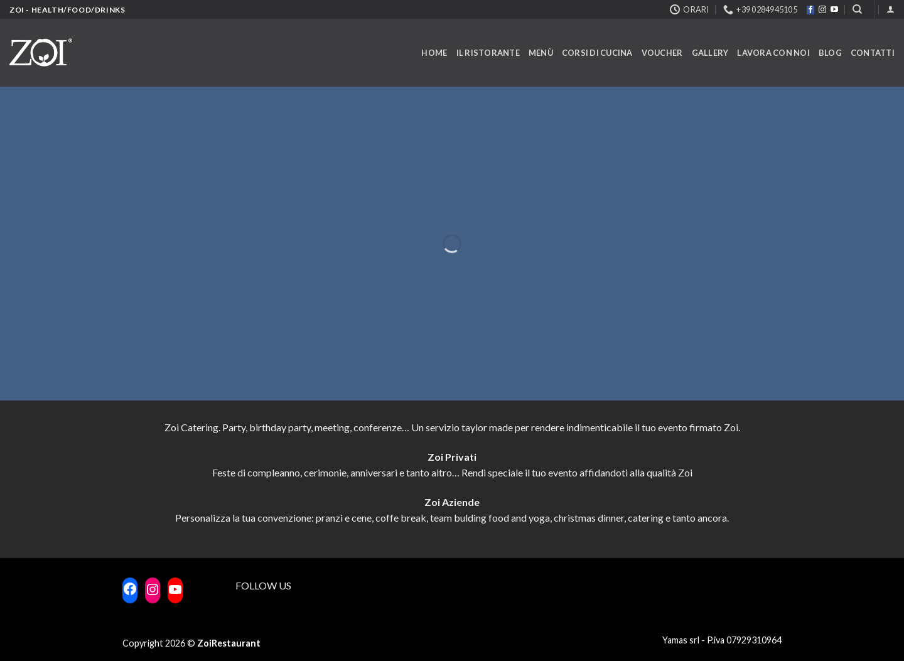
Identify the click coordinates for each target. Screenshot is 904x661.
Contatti (873, 53)
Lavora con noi (773, 53)
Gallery (710, 53)
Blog (830, 53)
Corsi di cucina (597, 53)
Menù (541, 53)
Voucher (662, 53)
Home (434, 53)
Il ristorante (488, 53)
